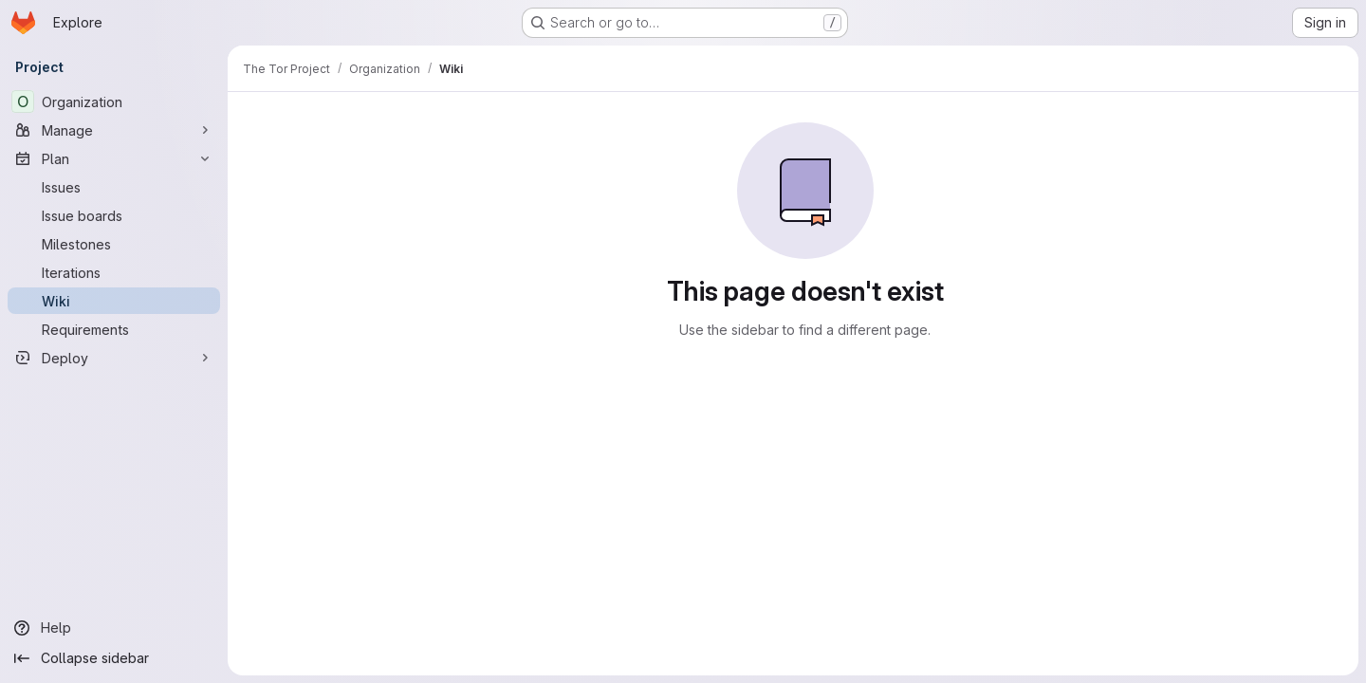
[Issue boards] (114, 215)
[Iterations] (114, 272)
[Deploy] (114, 357)
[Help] (114, 628)
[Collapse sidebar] (114, 658)
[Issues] (114, 187)
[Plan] (114, 158)
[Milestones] (114, 244)
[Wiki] (114, 300)
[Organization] (114, 101)
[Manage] (114, 130)
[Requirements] (114, 329)
